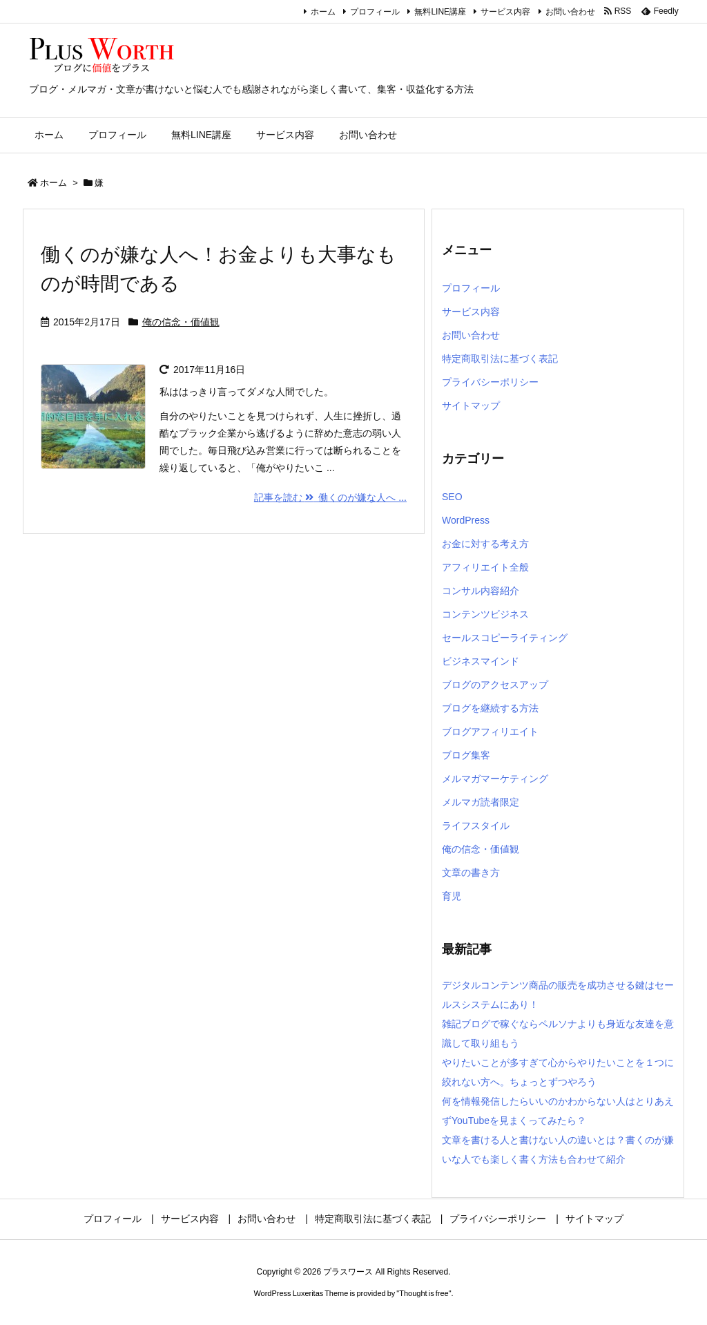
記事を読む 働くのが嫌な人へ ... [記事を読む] (330, 497)
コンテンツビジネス (485, 614)
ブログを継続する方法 (490, 708)
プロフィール (375, 12)
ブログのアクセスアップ (495, 684)
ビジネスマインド (480, 661)
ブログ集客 (466, 755)
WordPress (466, 520)
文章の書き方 (471, 872)
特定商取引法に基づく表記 (500, 358)
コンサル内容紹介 (480, 590)
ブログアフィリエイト (490, 731)
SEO (452, 496)
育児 (451, 896)
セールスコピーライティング (505, 637)
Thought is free (423, 1293)
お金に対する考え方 (485, 543)
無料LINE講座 (440, 12)
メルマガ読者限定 (480, 802)
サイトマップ (471, 405)
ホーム (323, 12)
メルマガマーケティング (495, 778)
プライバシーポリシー (490, 382)
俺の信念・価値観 (181, 321)
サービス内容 (505, 12)
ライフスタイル (476, 825)
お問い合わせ (570, 12)
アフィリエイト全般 (485, 567)
